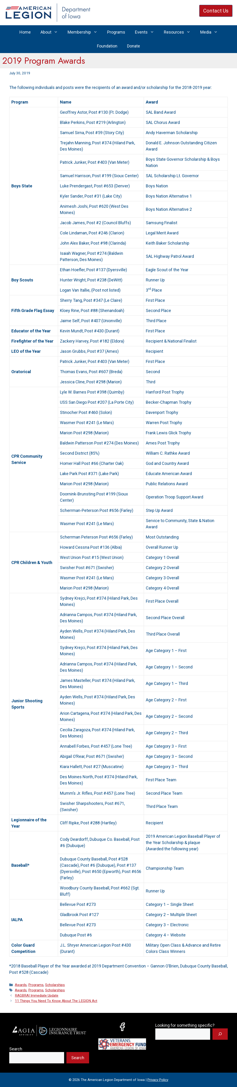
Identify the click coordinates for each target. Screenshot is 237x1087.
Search (15, 1048)
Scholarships (55, 985)
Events (147, 32)
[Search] (220, 1034)
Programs (116, 32)
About (52, 32)
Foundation (107, 46)
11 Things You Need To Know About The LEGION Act (56, 1001)
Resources (179, 32)
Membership (85, 32)
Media (211, 32)
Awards (21, 985)
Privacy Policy (157, 1080)
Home (25, 32)
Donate (133, 46)
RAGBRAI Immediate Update (36, 995)
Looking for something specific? (185, 1025)
